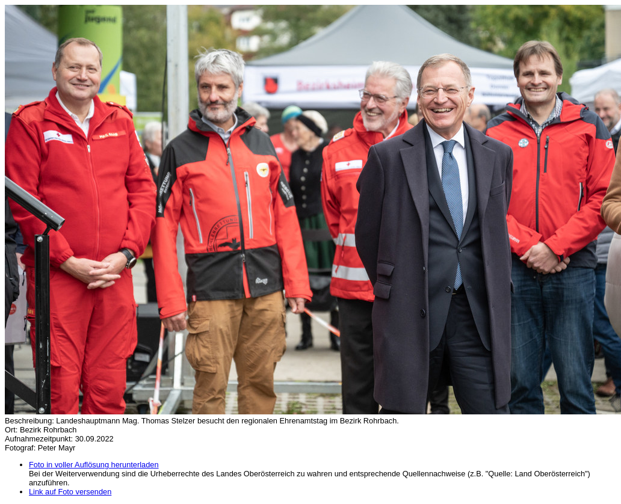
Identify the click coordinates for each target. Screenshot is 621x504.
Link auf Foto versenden (70, 491)
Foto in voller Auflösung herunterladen (94, 464)
